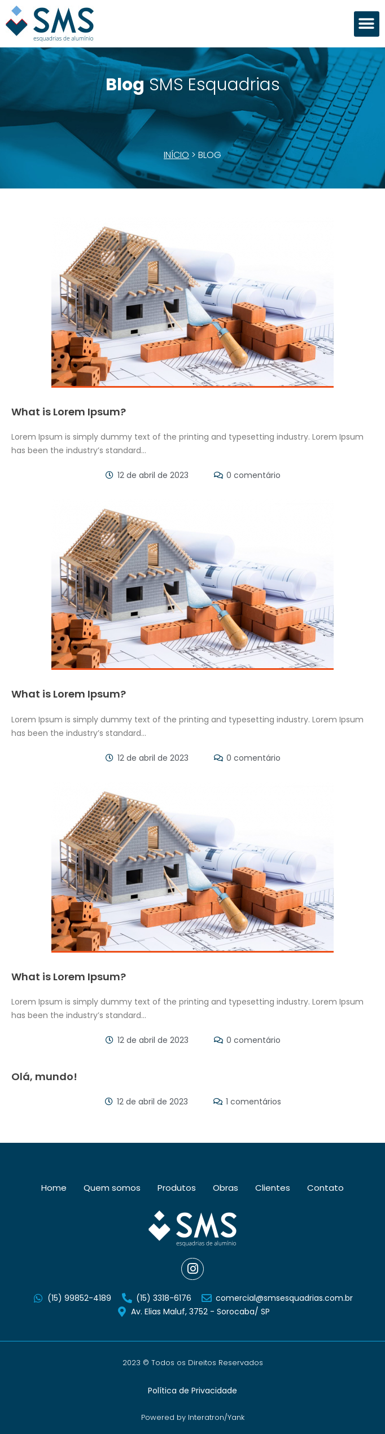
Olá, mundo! (44, 1076)
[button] (366, 24)
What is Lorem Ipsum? (68, 412)
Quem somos (112, 1188)
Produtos (177, 1188)
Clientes (272, 1188)
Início (176, 154)
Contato (325, 1188)
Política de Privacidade (192, 1390)
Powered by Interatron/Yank (192, 1417)
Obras (225, 1188)
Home (54, 1188)
